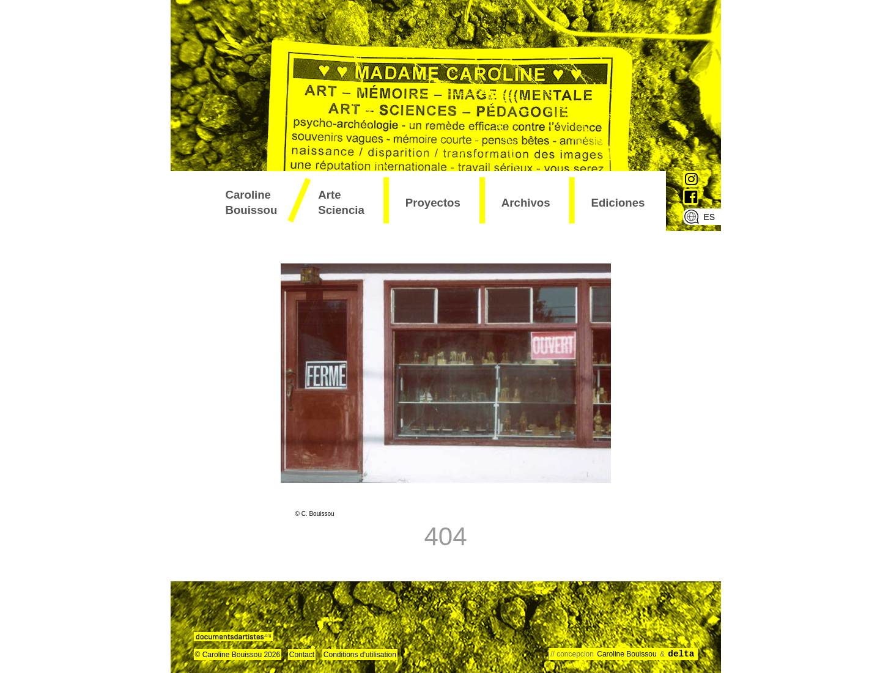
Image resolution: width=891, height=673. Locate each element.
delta (681, 654)
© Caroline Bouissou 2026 (238, 654)
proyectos (432, 202)
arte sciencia (341, 202)
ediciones (618, 202)
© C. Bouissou (315, 513)
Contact (301, 654)
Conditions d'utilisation (359, 654)
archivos (525, 202)
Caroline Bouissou (252, 202)
